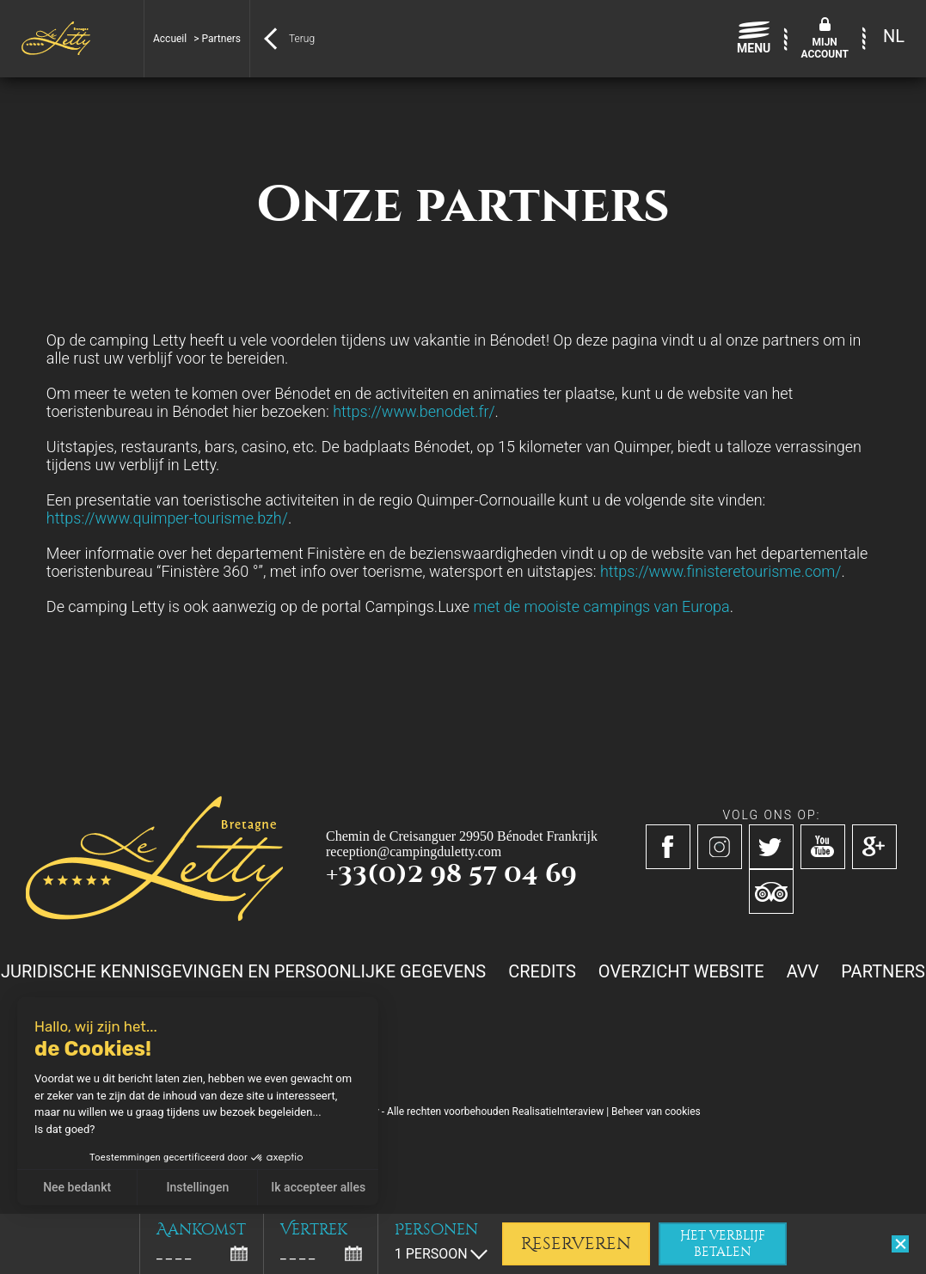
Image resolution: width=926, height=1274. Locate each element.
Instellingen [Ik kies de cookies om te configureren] (197, 1187)
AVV (803, 971)
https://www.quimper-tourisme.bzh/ (167, 518)
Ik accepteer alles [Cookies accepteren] (318, 1187)
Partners (883, 971)
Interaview (580, 1112)
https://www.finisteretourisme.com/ (720, 571)
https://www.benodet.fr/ (413, 411)
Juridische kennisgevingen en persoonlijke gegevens (243, 971)
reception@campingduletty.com (413, 851)
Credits (542, 971)
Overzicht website (681, 971)
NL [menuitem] (894, 36)
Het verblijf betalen (722, 1244)
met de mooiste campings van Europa (601, 606)
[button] (25, 1255)
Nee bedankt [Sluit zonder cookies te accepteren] (76, 1187)
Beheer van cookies (656, 1112)
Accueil (170, 39)
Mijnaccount (824, 48)
